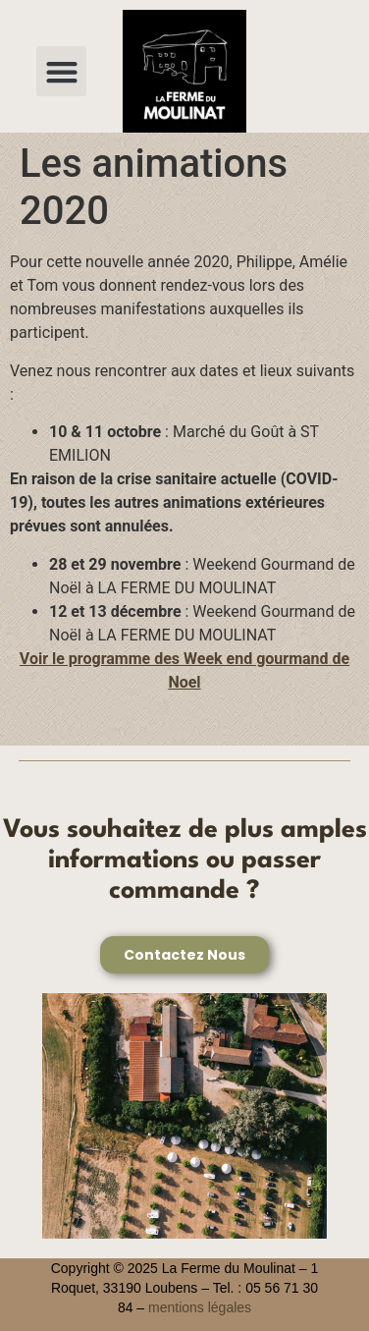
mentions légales (199, 1307)
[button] (61, 71)
